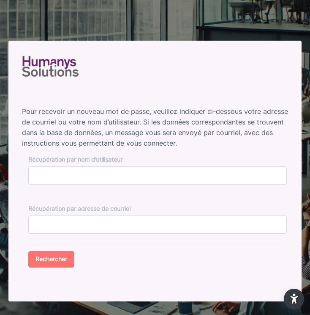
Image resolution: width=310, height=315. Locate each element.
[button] (294, 299)
